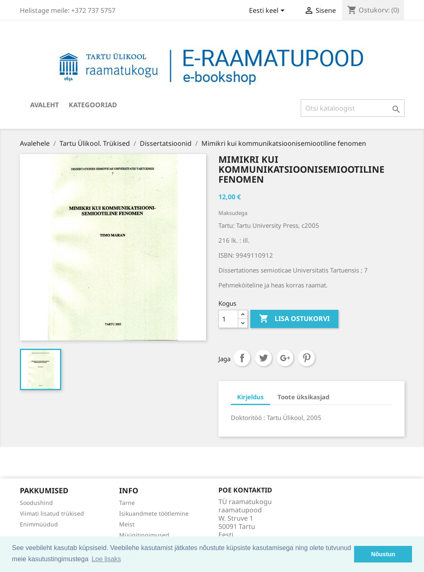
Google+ (285, 358)
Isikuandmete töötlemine (154, 513)
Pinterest (306, 358)
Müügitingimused (144, 535)
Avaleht (44, 104)
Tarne (127, 503)
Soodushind (36, 503)
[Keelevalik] (268, 11)
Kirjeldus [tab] (250, 397)
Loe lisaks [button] (106, 558)
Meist (126, 524)
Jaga (242, 358)
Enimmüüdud (39, 524)
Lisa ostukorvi (294, 319)
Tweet (263, 358)
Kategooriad (93, 104)
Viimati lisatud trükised (52, 513)
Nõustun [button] (383, 554)
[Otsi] (353, 108)
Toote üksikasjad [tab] (303, 397)
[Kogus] (228, 319)
